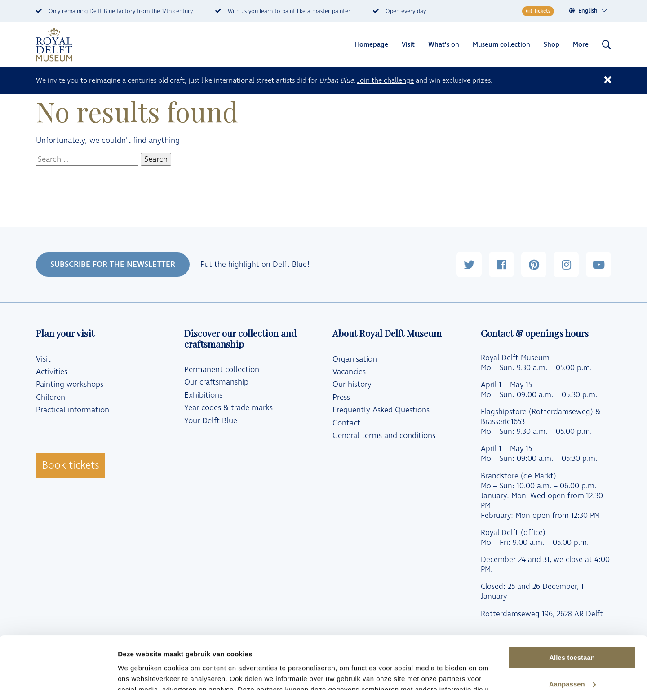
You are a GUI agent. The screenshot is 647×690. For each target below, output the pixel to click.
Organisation (354, 359)
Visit (408, 44)
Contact (346, 423)
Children (50, 397)
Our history (352, 384)
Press (341, 397)
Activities (51, 372)
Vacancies (349, 372)
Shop (551, 44)
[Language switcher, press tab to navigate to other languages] (593, 11)
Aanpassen (572, 631)
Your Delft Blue (210, 421)
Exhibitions (203, 395)
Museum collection (501, 44)
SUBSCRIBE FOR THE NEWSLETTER (112, 264)
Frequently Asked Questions (381, 410)
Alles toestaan (572, 605)
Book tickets (70, 465)
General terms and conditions (383, 435)
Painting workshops (69, 384)
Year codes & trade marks (228, 407)
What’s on (443, 44)
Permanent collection (221, 369)
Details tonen (139, 672)
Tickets (538, 11)
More (581, 44)
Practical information (72, 410)
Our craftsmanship (216, 382)
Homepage (371, 44)
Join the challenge (385, 80)
